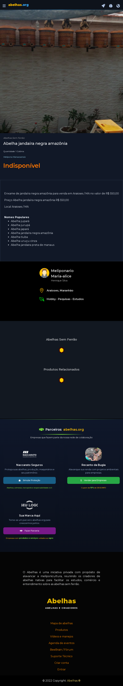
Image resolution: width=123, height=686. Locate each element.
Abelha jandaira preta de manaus (32, 244)
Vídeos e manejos (61, 636)
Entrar (61, 669)
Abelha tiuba (19, 237)
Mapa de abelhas (61, 623)
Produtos (61, 629)
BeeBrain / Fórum (61, 649)
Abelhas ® (73, 680)
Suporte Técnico (62, 656)
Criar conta (61, 662)
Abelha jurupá (20, 225)
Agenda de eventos (61, 643)
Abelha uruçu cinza (24, 241)
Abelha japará (20, 229)
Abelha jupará (20, 221)
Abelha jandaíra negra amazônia (32, 233)
